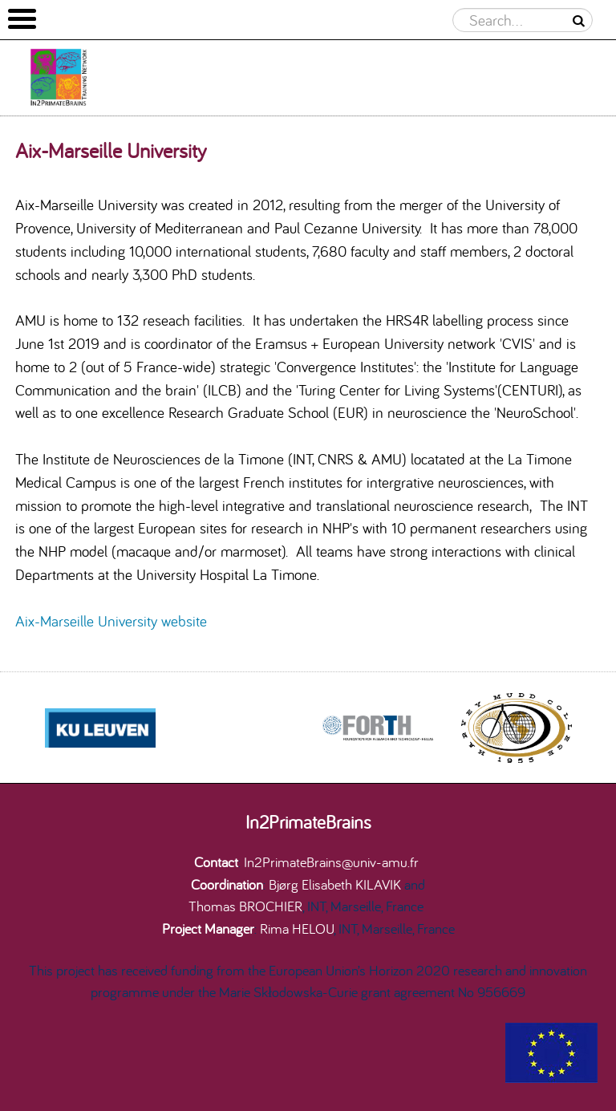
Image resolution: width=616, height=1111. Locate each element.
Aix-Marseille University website (111, 621)
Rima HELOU (297, 928)
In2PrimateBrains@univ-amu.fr (331, 861)
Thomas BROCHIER (245, 905)
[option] (377, 727)
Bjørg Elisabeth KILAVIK (335, 884)
